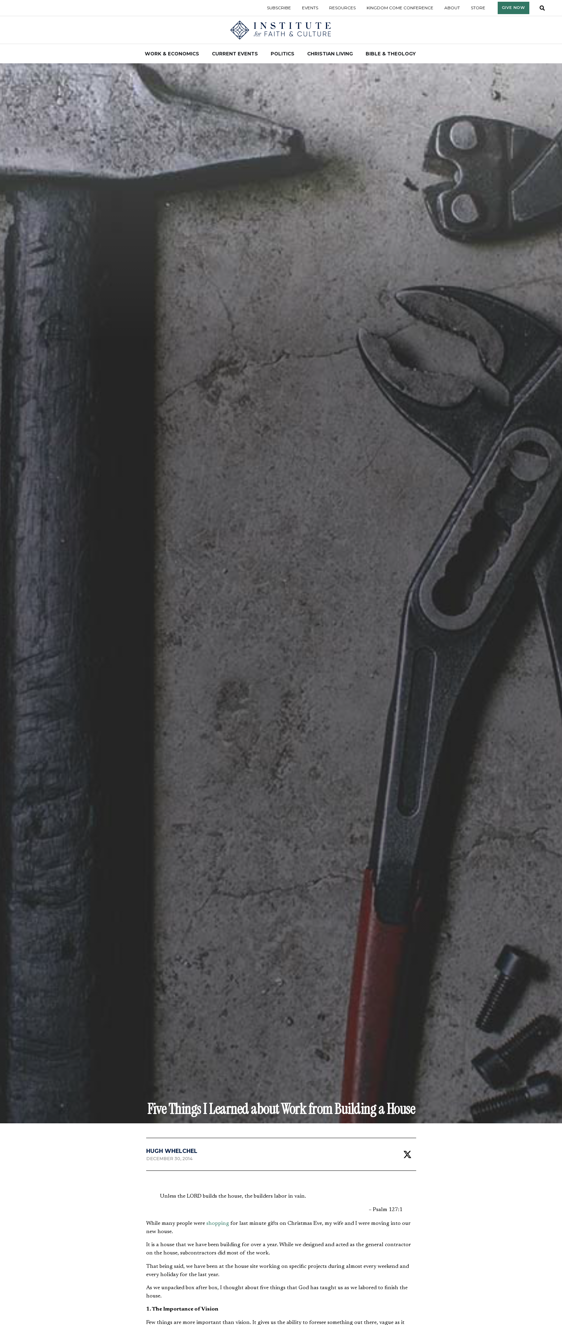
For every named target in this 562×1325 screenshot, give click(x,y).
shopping (217, 1223)
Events (310, 7)
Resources (342, 7)
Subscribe (279, 7)
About (452, 7)
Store (478, 7)
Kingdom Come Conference (400, 7)
